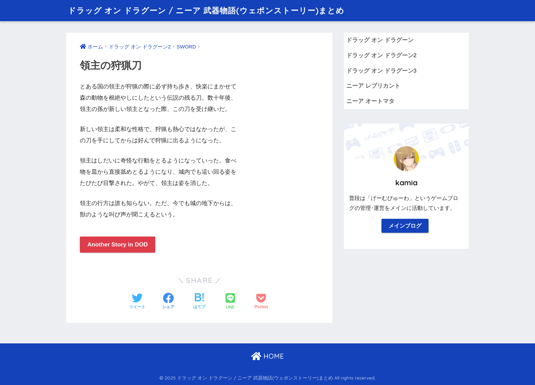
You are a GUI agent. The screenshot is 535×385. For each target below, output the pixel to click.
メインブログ (405, 226)
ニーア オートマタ (370, 101)
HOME (267, 356)
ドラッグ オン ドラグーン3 (381, 71)
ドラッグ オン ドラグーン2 (381, 55)
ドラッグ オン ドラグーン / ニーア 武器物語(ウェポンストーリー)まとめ (206, 10)
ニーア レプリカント (373, 86)
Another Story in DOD (117, 244)
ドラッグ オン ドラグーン (379, 40)
